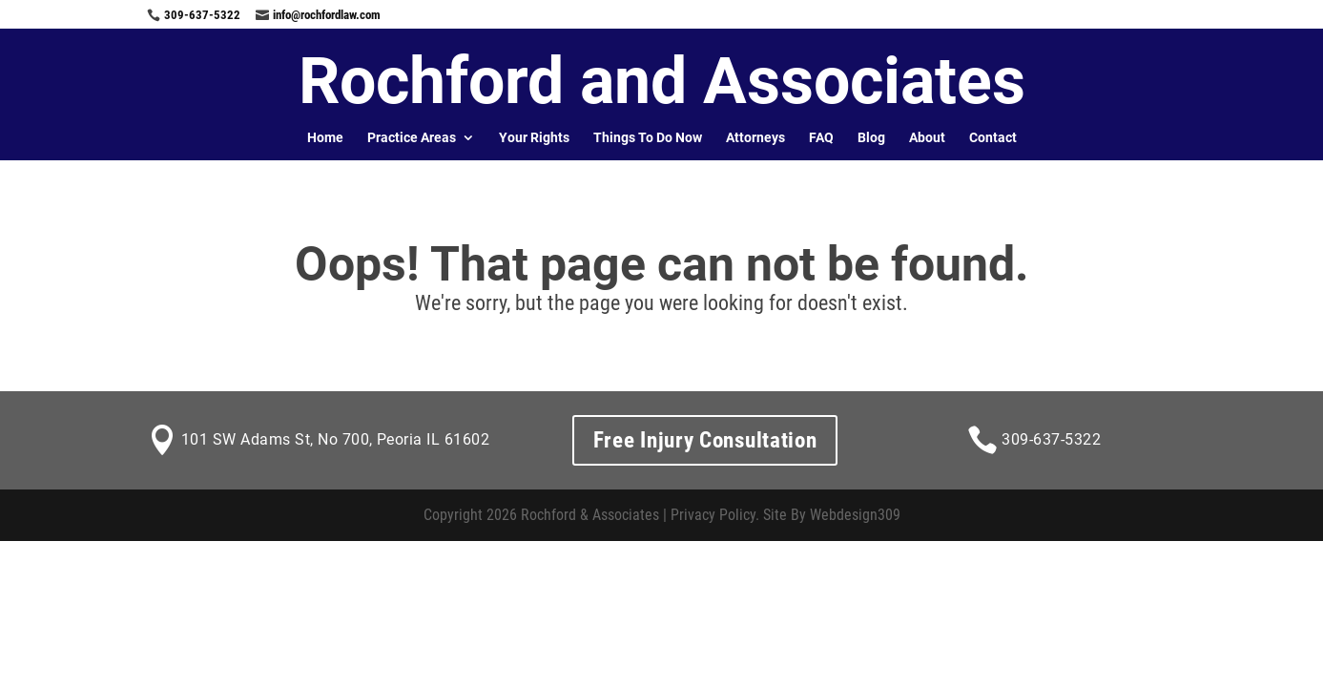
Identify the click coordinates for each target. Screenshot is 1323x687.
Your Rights (534, 137)
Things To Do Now (647, 137)
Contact (993, 137)
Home (325, 137)
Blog (871, 137)
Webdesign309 (855, 515)
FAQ (821, 137)
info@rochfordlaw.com (327, 15)
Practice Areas (411, 137)
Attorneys (755, 137)
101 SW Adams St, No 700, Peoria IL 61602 (335, 439)
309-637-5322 (202, 15)
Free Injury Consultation (705, 440)
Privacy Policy (713, 515)
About (927, 137)
